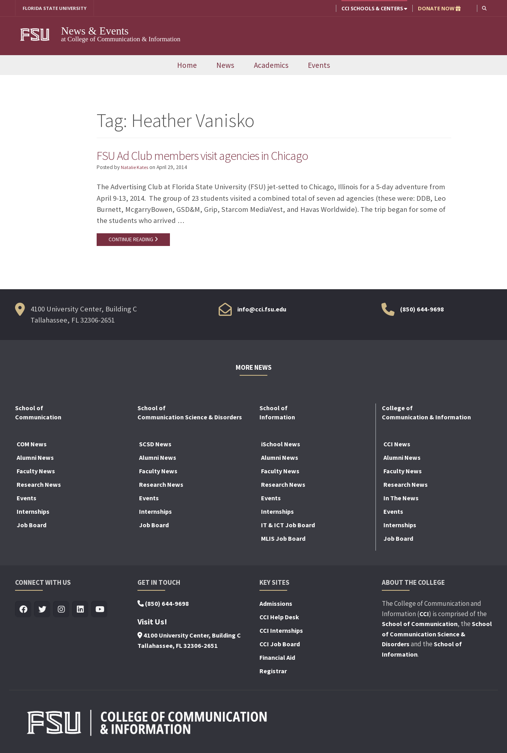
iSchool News (280, 446)
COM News (32, 446)
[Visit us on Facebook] (23, 611)
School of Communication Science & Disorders (437, 636)
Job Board (31, 527)
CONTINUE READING (134, 240)
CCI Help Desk (279, 619)
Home (187, 65)
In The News (401, 500)
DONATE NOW (438, 8)
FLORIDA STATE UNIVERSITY (58, 8)
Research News (39, 486)
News (225, 65)
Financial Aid (277, 659)
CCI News (396, 446)
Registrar (273, 673)
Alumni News (35, 459)
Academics (271, 65)
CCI (424, 615)
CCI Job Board (279, 646)
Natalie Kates (136, 168)
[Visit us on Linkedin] (80, 611)
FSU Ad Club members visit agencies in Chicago (217, 155)
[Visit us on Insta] (61, 611)
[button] (483, 8)
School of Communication (419, 626)
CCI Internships (281, 632)
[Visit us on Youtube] (99, 611)
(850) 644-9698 (422, 311)
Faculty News (36, 473)
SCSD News (155, 446)
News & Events (95, 31)
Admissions (275, 605)
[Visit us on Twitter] (42, 611)
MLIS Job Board (283, 540)
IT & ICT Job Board (288, 527)
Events (319, 65)
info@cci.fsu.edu (261, 311)
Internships (33, 513)
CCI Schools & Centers (373, 8)
